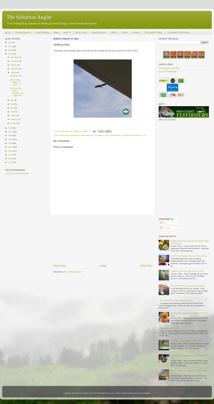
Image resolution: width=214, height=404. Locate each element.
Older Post (146, 265)
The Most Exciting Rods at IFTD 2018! (186, 341)
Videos (114, 32)
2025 (10, 46)
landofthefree (115, 135)
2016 (10, 151)
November (14, 61)
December (14, 57)
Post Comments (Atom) (73, 272)
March (13, 115)
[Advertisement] (102, 239)
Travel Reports (42, 32)
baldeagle (74, 135)
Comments (165, 228)
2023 (10, 54)
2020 (10, 135)
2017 (10, 147)
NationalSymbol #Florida (131, 135)
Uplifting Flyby (16, 76)
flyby (107, 135)
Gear (56, 32)
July (12, 100)
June (12, 104)
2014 (10, 158)
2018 (10, 143)
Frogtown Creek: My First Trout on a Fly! (187, 271)
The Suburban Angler (29, 17)
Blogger (147, 393)
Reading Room (99, 32)
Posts (163, 223)
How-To (67, 32)
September (14, 69)
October (13, 65)
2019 (10, 139)
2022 (10, 128)
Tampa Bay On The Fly (169, 328)
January (13, 123)
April (12, 112)
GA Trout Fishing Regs (168, 71)
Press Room (81, 32)
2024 (10, 50)
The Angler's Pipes (153, 32)
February (14, 119)
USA (144, 135)
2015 (10, 155)
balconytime (64, 135)
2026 (10, 42)
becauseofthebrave (86, 135)
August (13, 72)
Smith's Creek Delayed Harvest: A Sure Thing (189, 256)
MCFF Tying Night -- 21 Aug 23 (15, 82)
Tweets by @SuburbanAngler (16, 173)
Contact (136, 32)
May (12, 108)
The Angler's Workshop (178, 32)
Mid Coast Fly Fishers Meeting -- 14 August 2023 (16, 91)
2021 (10, 132)
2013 (10, 162)
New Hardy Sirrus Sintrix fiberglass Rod (176, 300)
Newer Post (59, 265)
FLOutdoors (99, 135)
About (125, 32)
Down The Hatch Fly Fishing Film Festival (188, 286)
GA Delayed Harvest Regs (169, 68)
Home (8, 32)
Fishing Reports (23, 32)
